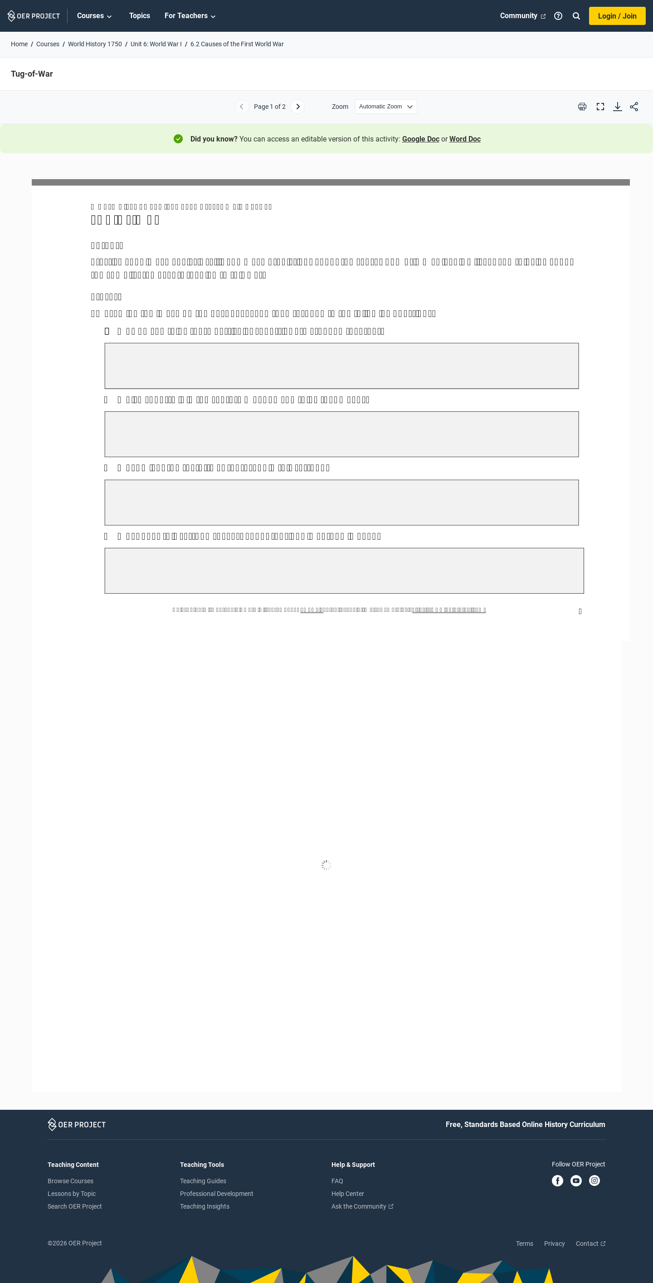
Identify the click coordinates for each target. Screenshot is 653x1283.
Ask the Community (362, 1206)
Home (19, 44)
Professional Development (216, 1193)
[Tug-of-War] (326, 635)
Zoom (340, 106)
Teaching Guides (203, 1181)
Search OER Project (75, 1206)
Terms (524, 1243)
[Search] (576, 16)
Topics (139, 15)
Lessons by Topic (72, 1193)
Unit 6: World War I (156, 44)
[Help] (558, 16)
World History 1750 (95, 44)
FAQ (337, 1181)
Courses (96, 16)
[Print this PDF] (582, 106)
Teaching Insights (204, 1206)
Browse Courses (70, 1181)
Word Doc (465, 139)
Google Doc (420, 139)
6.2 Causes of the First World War (237, 44)
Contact (590, 1243)
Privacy (554, 1243)
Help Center (347, 1193)
